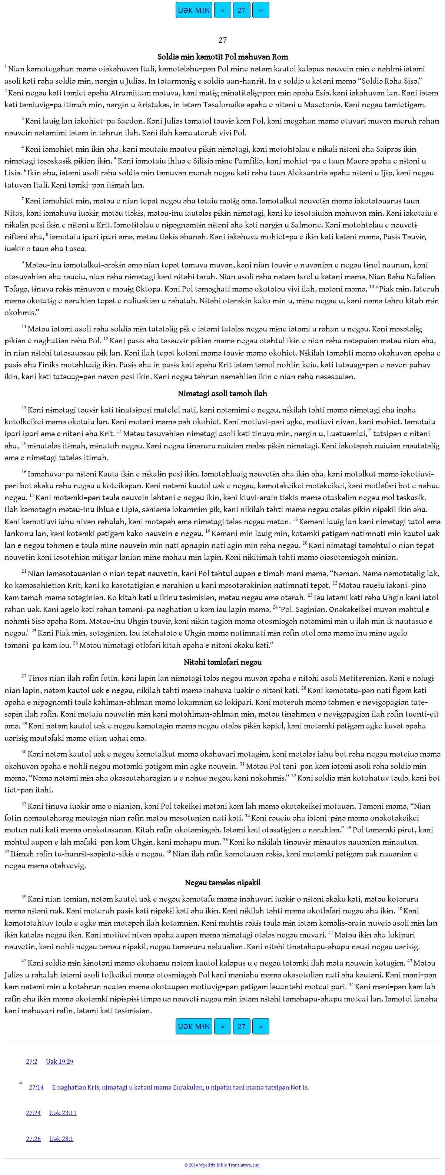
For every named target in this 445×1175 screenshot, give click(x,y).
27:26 (33, 1138)
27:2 (31, 1061)
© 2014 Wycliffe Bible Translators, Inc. (222, 1164)
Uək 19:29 (59, 1061)
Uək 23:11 (63, 1112)
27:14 (36, 1087)
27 (242, 10)
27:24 (33, 1112)
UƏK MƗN (194, 10)
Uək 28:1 (61, 1138)
